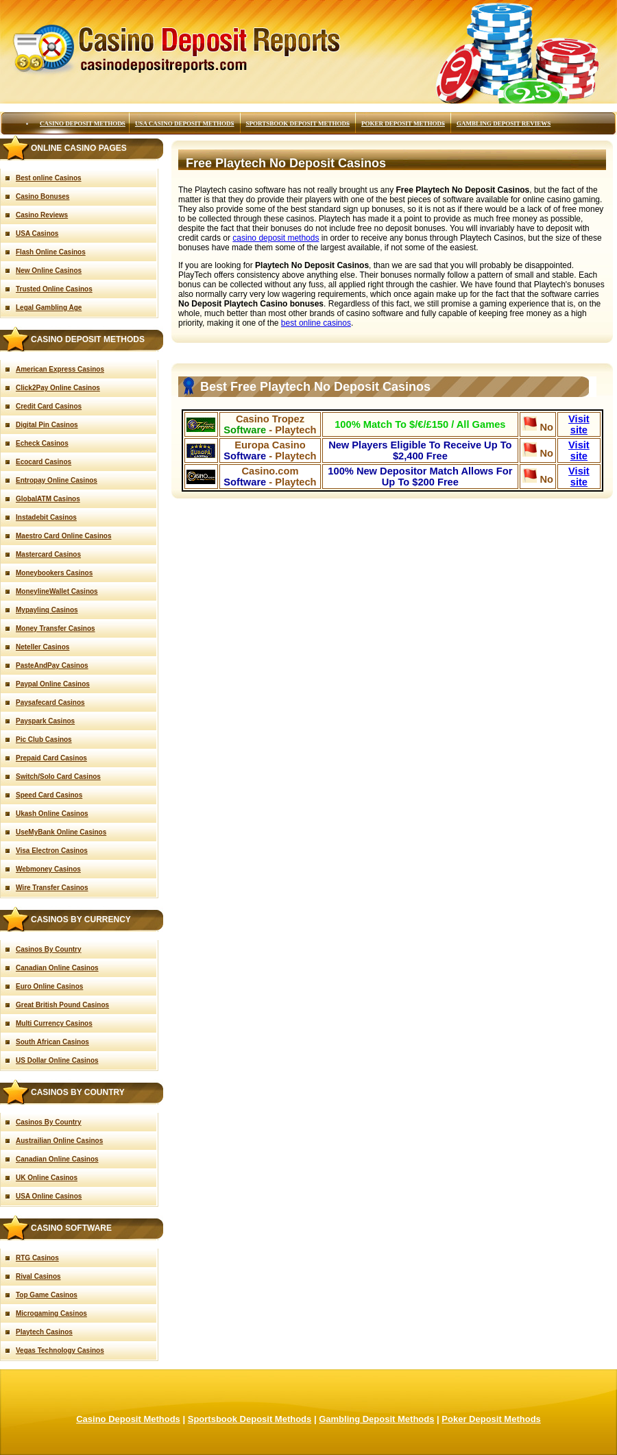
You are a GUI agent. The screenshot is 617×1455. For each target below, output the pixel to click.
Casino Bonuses (42, 196)
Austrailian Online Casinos (59, 1140)
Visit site (579, 424)
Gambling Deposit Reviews (504, 123)
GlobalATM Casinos (48, 499)
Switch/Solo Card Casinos (58, 776)
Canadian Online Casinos (57, 968)
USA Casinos (37, 233)
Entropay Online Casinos (56, 480)
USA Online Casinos (49, 1196)
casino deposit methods (275, 238)
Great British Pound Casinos (62, 1005)
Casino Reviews (42, 215)
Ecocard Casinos (43, 462)
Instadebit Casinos (46, 517)
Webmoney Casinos (48, 869)
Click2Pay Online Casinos (58, 388)
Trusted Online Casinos (54, 289)
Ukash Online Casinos (52, 813)
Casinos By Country (49, 949)
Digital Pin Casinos (47, 425)
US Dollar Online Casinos (57, 1060)
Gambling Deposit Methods (376, 1419)
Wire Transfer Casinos (52, 887)
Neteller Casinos (42, 647)
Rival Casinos (38, 1276)
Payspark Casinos (45, 721)
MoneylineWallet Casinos (57, 591)
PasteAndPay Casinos (52, 665)
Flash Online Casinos (51, 252)
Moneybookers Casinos (54, 573)
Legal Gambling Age (49, 307)
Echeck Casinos (42, 443)
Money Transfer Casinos (55, 628)
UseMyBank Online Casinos (61, 832)
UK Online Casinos (46, 1177)
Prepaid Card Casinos (51, 758)
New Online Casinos (49, 270)
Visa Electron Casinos (52, 850)
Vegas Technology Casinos (60, 1350)
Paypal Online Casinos (53, 684)
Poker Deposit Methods (403, 123)
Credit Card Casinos (49, 406)
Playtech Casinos (44, 1332)
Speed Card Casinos (49, 795)
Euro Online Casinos (49, 986)
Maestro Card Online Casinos (63, 536)
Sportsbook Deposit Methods (298, 123)
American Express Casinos (60, 369)
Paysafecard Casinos (50, 702)
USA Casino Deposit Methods (184, 123)
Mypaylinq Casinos (47, 610)
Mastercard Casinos (48, 554)
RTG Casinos (37, 1258)
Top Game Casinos (46, 1295)
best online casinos (316, 323)
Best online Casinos (49, 178)
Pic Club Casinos (44, 739)
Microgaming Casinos (51, 1313)
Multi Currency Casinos (54, 1023)
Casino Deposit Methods (82, 123)
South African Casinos (52, 1042)
